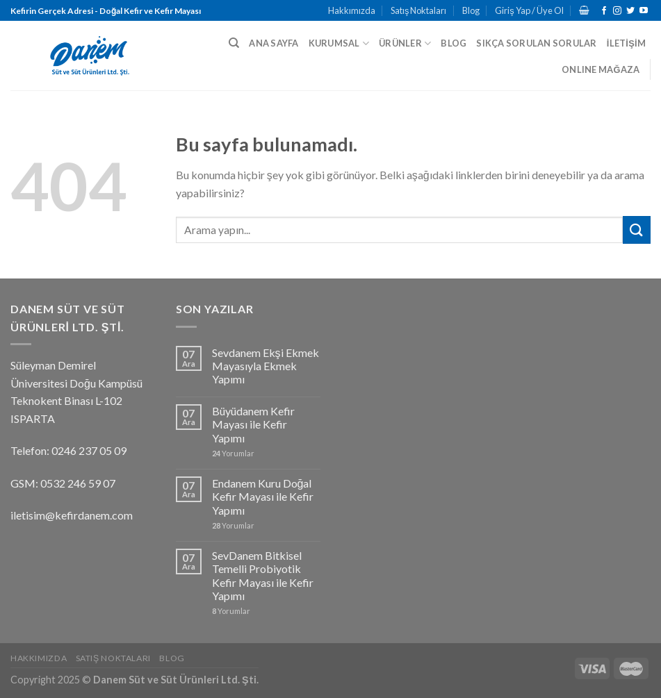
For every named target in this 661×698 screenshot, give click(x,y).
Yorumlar (233, 453)
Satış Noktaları (418, 10)
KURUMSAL (339, 43)
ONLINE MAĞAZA (600, 69)
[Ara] (234, 43)
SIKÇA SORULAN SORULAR (536, 43)
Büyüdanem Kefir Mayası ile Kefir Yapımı (253, 424)
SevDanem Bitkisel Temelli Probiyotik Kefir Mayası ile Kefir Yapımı (262, 575)
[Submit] (637, 229)
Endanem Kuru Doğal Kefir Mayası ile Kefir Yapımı (262, 496)
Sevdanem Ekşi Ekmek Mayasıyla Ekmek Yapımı (265, 365)
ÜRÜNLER (405, 43)
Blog (471, 10)
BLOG (453, 43)
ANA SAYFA (273, 43)
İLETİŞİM (626, 43)
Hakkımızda (351, 10)
